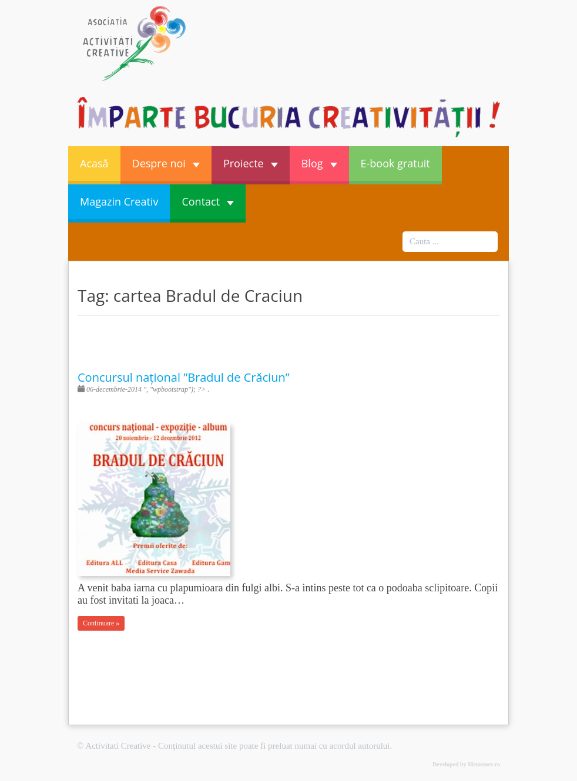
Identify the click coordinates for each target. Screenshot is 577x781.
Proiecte (250, 163)
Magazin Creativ (119, 201)
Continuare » (101, 623)
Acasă (94, 163)
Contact (208, 201)
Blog (319, 163)
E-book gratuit (395, 163)
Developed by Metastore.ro (466, 764)
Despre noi (166, 163)
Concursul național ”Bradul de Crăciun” (184, 377)
